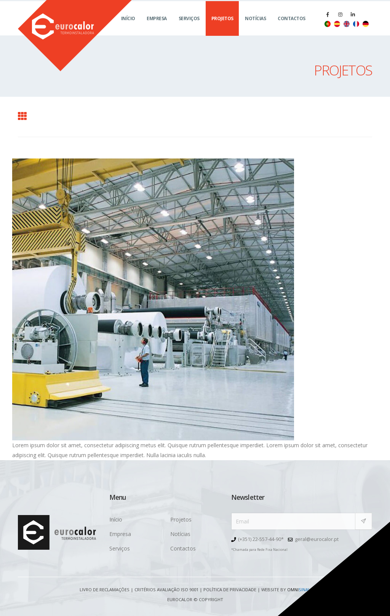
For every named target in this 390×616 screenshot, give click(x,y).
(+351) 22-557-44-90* (261, 539)
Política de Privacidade (229, 589)
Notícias (255, 27)
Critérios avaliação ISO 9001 (166, 589)
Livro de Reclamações (104, 589)
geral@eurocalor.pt (317, 539)
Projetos (222, 27)
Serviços (189, 27)
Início (128, 27)
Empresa (157, 27)
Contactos (291, 27)
